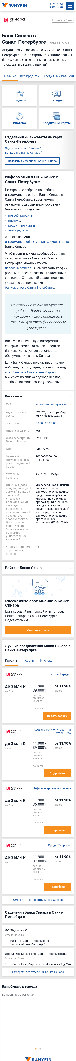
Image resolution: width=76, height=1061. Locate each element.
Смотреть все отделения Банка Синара (38, 972)
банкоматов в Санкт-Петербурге (29, 287)
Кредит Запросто (59, 845)
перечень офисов (18, 268)
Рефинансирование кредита (52, 788)
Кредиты (11, 660)
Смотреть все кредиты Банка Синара (38, 900)
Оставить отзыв (38, 630)
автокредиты (18, 230)
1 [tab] (36, 1049)
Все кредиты (29, 76)
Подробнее (57, 773)
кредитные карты (21, 225)
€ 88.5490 (56, 7)
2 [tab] (40, 1049)
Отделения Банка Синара (23, 148)
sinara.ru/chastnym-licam (52, 404)
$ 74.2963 (56, 4)
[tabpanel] (36, 991)
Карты (29, 660)
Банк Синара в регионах (18, 994)
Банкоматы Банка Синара (23, 152)
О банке (10, 76)
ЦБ (46, 4)
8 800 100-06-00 (46, 423)
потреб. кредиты (20, 215)
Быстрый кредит (60, 674)
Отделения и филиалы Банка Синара (32, 161)
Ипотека (46, 660)
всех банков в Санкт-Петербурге (29, 372)
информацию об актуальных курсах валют (38, 241)
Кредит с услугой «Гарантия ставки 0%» (52, 731)
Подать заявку (57, 715)
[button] (38, 396)
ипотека (14, 220)
